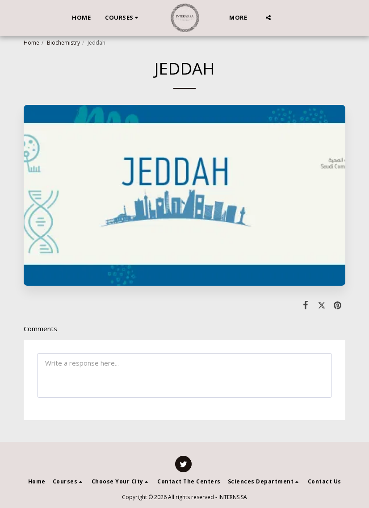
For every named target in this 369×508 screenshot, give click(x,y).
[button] (122, 18)
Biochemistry (63, 42)
